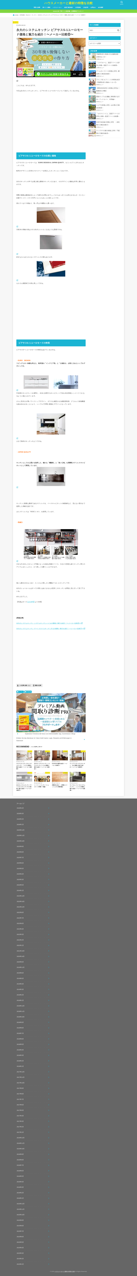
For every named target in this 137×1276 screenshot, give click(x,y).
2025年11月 (20, 835)
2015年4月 (20, 1247)
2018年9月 (20, 1022)
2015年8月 (20, 1225)
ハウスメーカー (57, 7)
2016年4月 (20, 1182)
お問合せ (93, 7)
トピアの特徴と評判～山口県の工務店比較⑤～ (108, 106)
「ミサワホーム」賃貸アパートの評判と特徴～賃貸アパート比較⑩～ (108, 64)
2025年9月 (20, 846)
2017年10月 (20, 1083)
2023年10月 (20, 901)
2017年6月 (20, 1105)
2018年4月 (20, 1050)
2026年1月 (20, 824)
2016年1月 (20, 1198)
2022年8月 (20, 912)
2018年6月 (20, 1039)
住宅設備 (78, 7)
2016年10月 (20, 1148)
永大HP (30, 602)
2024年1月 (20, 890)
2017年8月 (20, 1094)
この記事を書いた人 (25, 685)
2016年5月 (20, 1176)
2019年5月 (20, 978)
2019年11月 (20, 967)
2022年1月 (20, 945)
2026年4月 (20, 808)
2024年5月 (20, 885)
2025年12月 (20, 830)
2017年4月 (20, 1116)
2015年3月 (20, 1253)
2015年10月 (20, 1214)
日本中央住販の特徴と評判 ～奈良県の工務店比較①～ (108, 123)
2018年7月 (20, 1033)
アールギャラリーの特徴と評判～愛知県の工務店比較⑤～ (108, 72)
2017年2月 (20, 1127)
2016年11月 (20, 1143)
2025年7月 (20, 857)
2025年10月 (20, 841)
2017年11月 (20, 1077)
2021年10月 (20, 951)
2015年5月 (20, 1242)
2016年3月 (20, 1187)
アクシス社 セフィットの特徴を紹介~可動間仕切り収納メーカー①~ (108, 81)
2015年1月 (20, 1264)
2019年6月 (20, 973)
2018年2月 (20, 1061)
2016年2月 (20, 1192)
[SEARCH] (121, 3)
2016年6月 (20, 1171)
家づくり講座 (46, 7)
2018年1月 (20, 1066)
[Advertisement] (51, 118)
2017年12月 (20, 1072)
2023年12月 (20, 896)
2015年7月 (20, 1231)
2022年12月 (20, 907)
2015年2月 (20, 1258)
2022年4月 (20, 929)
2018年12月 (20, 1006)
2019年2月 (20, 995)
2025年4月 (20, 874)
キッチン (15, 22)
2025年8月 (20, 852)
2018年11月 (20, 1011)
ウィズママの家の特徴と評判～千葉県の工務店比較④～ (108, 132)
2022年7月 (20, 918)
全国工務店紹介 (68, 7)
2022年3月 (20, 934)
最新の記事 (38, 685)
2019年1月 (20, 1000)
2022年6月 (20, 923)
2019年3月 (20, 989)
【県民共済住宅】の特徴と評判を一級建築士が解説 (108, 89)
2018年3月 (20, 1055)
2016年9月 (20, 1154)
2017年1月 (20, 1132)
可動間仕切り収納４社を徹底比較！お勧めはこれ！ (108, 55)
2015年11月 (20, 1209)
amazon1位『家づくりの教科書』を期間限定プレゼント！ (68, 11)
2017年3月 (20, 1121)
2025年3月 (20, 879)
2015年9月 (20, 1220)
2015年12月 (20, 1203)
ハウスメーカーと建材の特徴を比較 (68, 3)
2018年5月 (20, 1044)
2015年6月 (20, 1236)
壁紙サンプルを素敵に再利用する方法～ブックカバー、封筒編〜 (108, 98)
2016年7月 (20, 1165)
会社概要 (100, 7)
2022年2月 (20, 940)
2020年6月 (20, 962)
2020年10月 (20, 956)
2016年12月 (20, 1137)
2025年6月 (20, 863)
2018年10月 (20, 1017)
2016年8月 (20, 1160)
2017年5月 (20, 1110)
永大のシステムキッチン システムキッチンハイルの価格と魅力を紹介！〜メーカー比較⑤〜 (48, 623)
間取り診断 (37, 7)
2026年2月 (20, 819)
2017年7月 (20, 1099)
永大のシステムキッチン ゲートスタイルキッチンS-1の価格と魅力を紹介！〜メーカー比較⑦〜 (49, 628)
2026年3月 (20, 813)
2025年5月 (20, 868)
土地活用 (85, 7)
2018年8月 (20, 1028)
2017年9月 (20, 1088)
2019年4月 (20, 984)
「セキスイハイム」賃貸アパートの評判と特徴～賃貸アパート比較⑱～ (108, 115)
